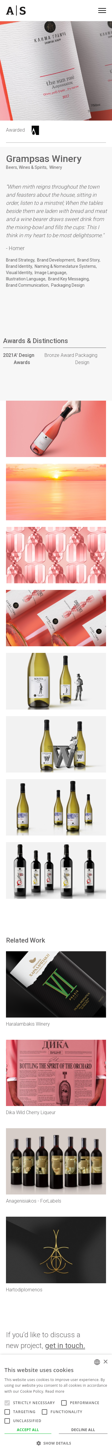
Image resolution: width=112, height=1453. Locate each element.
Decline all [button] (83, 1429)
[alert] (56, 1404)
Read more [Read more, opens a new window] (55, 1391)
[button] (56, 1443)
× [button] (105, 1362)
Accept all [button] (28, 1429)
